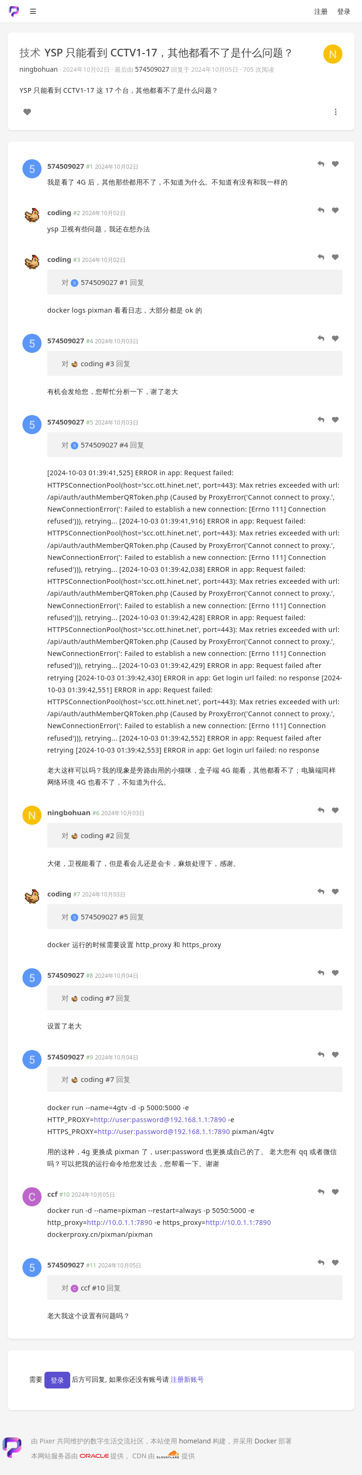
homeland (195, 1440)
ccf (52, 1194)
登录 (344, 11)
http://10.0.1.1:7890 (119, 1222)
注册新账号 (187, 1379)
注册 (321, 11)
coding (59, 212)
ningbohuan (39, 69)
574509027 (152, 69)
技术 (30, 52)
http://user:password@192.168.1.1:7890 (160, 1119)
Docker (266, 1440)
